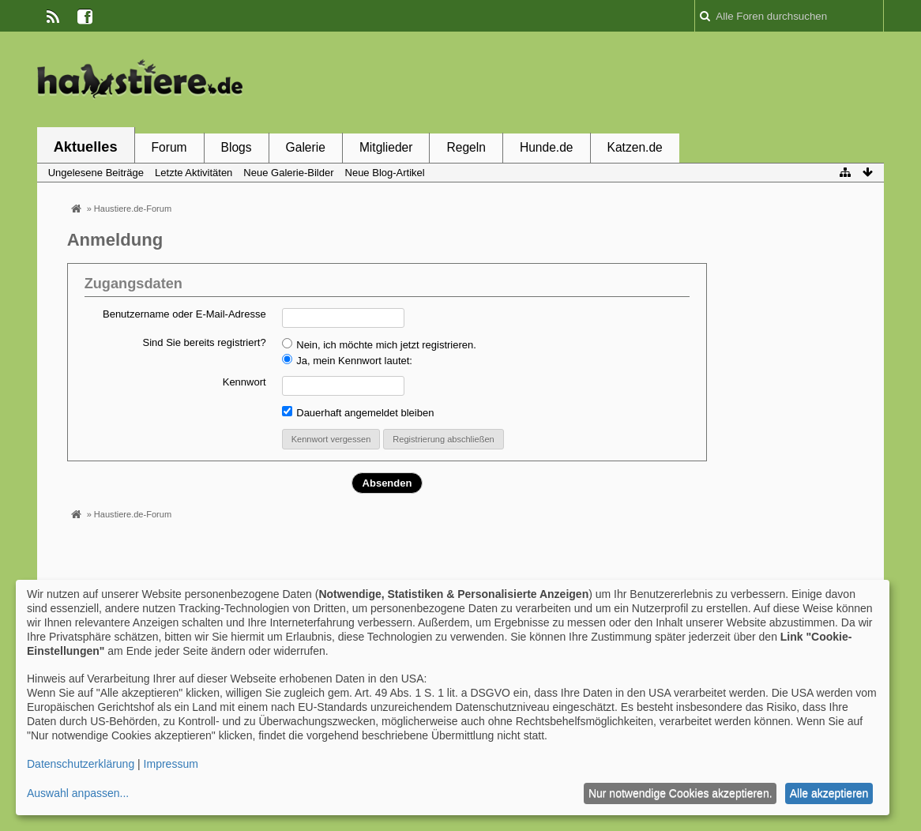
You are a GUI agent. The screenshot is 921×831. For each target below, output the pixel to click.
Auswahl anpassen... (78, 793)
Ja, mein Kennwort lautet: (347, 360)
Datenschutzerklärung (80, 764)
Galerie (305, 147)
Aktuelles (86, 147)
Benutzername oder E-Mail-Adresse (184, 314)
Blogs (236, 147)
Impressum (171, 764)
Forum (169, 147)
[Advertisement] (596, 81)
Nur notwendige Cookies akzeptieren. (680, 793)
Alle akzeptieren (829, 793)
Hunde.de (546, 147)
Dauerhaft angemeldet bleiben (358, 412)
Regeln (465, 147)
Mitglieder (386, 147)
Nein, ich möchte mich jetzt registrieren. (379, 344)
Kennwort (244, 382)
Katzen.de (635, 147)
